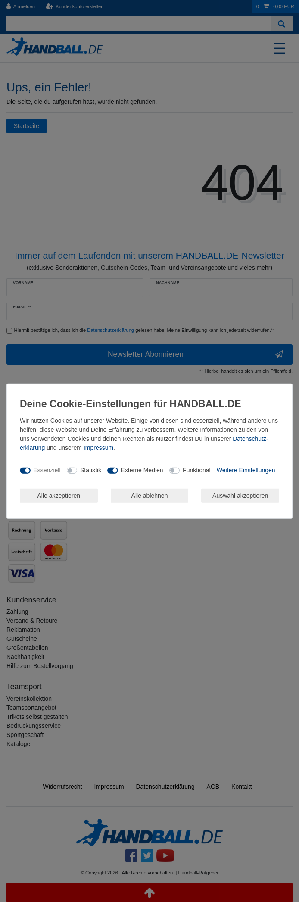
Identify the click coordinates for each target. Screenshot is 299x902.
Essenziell (47, 470)
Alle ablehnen (149, 495)
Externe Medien (142, 470)
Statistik (90, 470)
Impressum (98, 447)
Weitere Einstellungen (246, 470)
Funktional (197, 470)
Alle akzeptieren (59, 495)
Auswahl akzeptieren (240, 495)
